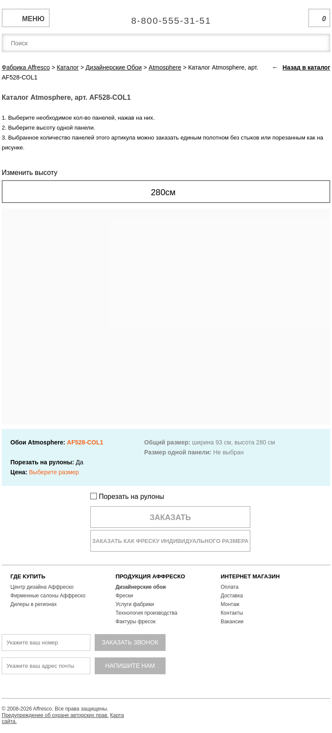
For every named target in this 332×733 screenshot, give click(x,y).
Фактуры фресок (135, 622)
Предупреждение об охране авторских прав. (55, 715)
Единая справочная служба (166, 17)
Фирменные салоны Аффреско (48, 596)
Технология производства (146, 613)
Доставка (231, 596)
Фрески (124, 596)
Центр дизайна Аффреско (41, 587)
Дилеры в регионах (33, 604)
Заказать (170, 517)
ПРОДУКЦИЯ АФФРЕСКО (150, 576)
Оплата (229, 587)
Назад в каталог (306, 67)
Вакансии (231, 622)
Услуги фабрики (134, 604)
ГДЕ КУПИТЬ (27, 576)
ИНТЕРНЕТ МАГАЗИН (250, 576)
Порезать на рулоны (127, 496)
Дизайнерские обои (140, 587)
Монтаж (229, 604)
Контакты (231, 613)
